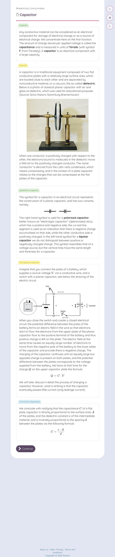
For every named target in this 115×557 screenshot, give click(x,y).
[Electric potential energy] (109, 9)
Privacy (59, 549)
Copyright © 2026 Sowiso (57, 555)
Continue (26, 448)
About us (44, 549)
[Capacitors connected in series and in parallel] (109, 26)
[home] (109, 17)
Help (52, 549)
